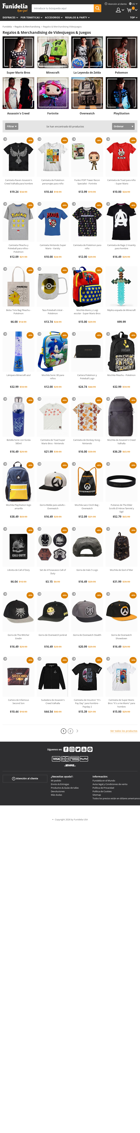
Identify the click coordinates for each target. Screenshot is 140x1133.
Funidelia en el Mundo (104, 780)
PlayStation (122, 113)
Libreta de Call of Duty (18, 569)
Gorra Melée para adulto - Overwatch (53, 506)
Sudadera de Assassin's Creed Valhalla (53, 701)
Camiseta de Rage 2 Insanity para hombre (121, 247)
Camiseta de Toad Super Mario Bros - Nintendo (52, 441)
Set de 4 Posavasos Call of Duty (53, 571)
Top (132, 17)
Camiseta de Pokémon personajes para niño (52, 182)
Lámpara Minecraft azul (19, 375)
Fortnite (52, 113)
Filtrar (10, 126)
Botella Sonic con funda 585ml (19, 441)
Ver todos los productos (123, 731)
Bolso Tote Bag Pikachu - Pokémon (18, 312)
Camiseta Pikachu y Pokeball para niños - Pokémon (18, 248)
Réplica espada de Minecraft (121, 310)
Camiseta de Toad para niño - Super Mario (121, 182)
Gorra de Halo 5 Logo (87, 569)
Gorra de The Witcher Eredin (18, 636)
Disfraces (9, 17)
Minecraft (52, 72)
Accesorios (52, 17)
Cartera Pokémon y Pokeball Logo (87, 377)
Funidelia (7, 26)
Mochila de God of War (121, 569)
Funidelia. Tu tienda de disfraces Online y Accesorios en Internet (15, 8)
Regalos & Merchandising (27, 26)
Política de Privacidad (103, 787)
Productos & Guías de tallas (65, 787)
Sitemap (97, 794)
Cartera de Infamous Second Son (18, 701)
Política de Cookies (102, 791)
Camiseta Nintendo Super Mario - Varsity (53, 247)
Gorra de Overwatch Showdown (121, 636)
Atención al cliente (25, 778)
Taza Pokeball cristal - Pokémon (52, 312)
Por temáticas (30, 17)
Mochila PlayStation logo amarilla (18, 506)
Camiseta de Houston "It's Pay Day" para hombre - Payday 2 (87, 703)
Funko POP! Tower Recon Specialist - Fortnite (87, 182)
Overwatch (87, 113)
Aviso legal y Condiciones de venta (110, 784)
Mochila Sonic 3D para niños (53, 377)
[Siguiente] (77, 731)
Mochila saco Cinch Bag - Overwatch (87, 506)
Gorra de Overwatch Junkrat (53, 634)
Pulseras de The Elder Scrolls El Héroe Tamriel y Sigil (121, 508)
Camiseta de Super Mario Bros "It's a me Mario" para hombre (121, 703)
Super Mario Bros (18, 72)
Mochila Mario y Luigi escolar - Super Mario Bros (87, 312)
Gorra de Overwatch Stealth (87, 634)
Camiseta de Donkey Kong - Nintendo (87, 441)
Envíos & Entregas (60, 784)
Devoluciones (58, 791)
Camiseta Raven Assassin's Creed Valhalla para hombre (18, 182)
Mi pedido (56, 780)
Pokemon (121, 72)
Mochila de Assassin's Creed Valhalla (121, 441)
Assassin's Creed (18, 113)
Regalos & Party (76, 17)
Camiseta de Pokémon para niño (87, 247)
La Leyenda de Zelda (87, 72)
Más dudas (56, 794)
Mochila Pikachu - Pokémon (121, 375)
